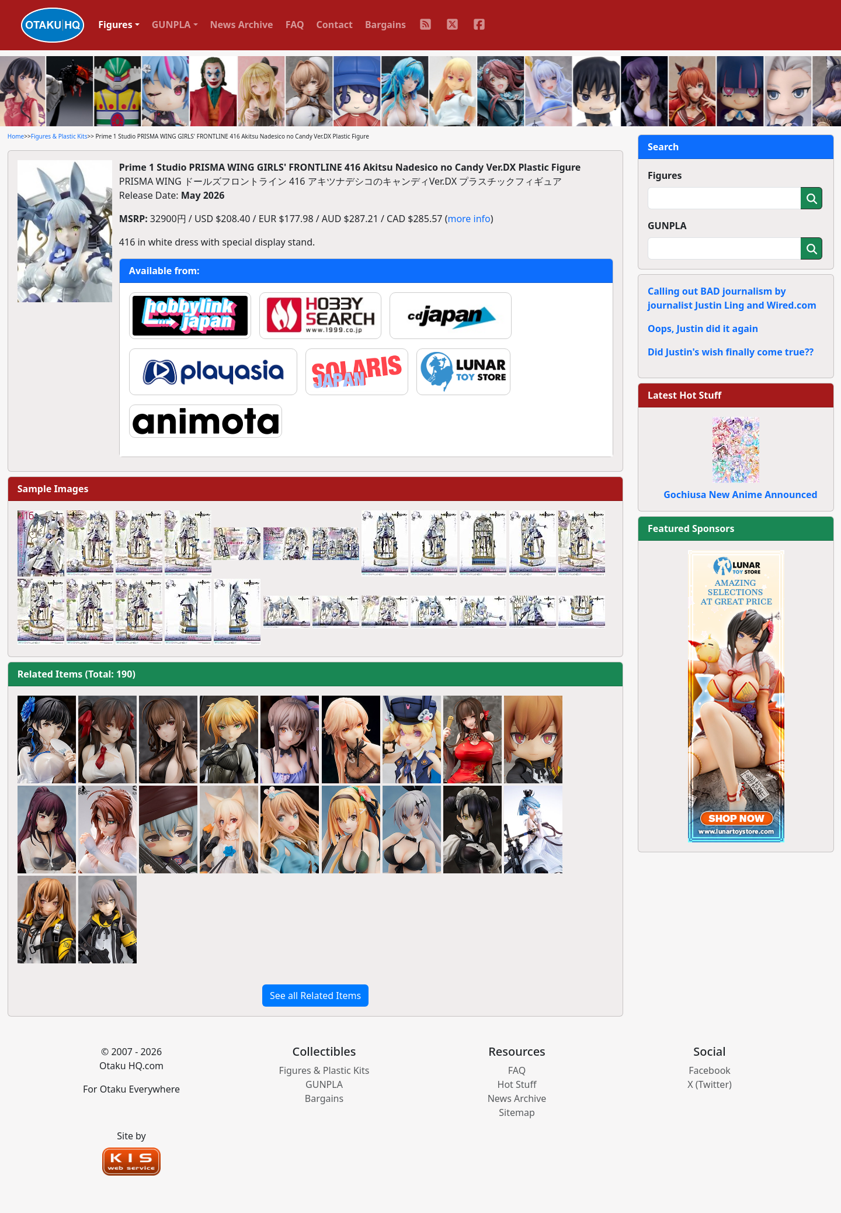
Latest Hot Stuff (684, 395)
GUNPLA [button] (171, 24)
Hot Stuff (517, 1084)
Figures (665, 175)
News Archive (241, 24)
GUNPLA (667, 225)
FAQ (295, 24)
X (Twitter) (709, 1084)
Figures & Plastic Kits (59, 136)
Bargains (385, 24)
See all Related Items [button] (315, 995)
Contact (335, 24)
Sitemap (517, 1112)
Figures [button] (115, 24)
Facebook (710, 1070)
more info (468, 218)
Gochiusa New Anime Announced (740, 494)
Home (16, 136)
